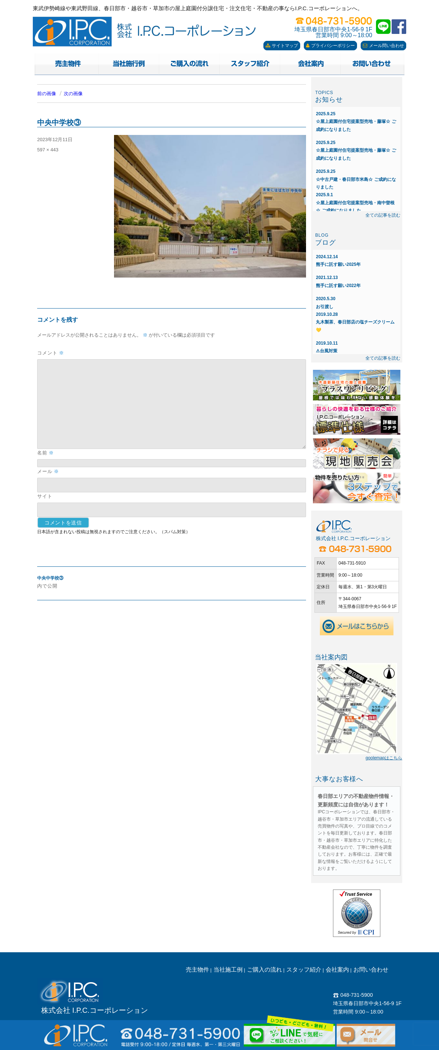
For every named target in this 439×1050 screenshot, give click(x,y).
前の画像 (46, 93)
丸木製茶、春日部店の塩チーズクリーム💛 (355, 322)
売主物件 (197, 969)
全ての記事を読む (382, 215)
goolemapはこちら (383, 757)
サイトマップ (282, 45)
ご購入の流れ (264, 969)
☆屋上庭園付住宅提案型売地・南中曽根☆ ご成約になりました (355, 202)
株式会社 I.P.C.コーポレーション (94, 1010)
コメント (50, 353)
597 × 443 (47, 149)
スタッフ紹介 (303, 969)
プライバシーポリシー (330, 45)
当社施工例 (228, 969)
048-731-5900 (353, 995)
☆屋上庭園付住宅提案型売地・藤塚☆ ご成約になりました (356, 121)
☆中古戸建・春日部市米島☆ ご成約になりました (356, 179)
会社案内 (337, 969)
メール (48, 471)
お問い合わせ (370, 969)
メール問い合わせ (383, 45)
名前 (45, 453)
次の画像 (73, 93)
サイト (44, 496)
